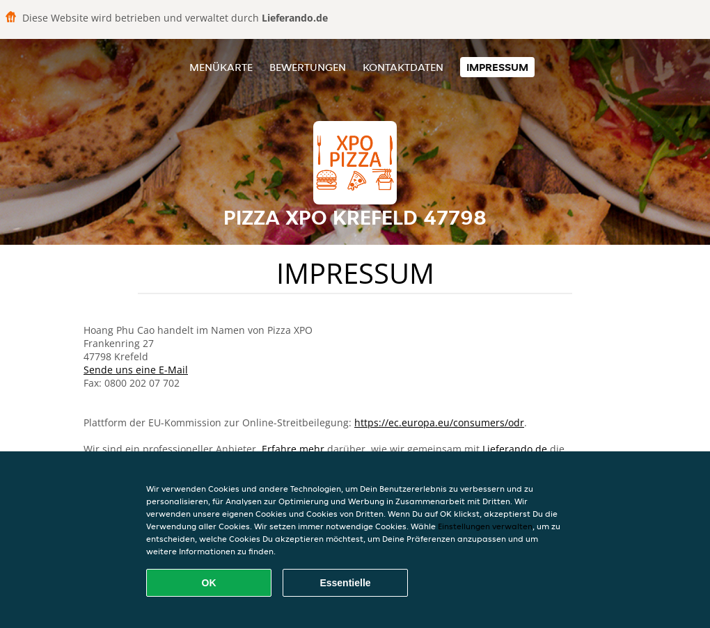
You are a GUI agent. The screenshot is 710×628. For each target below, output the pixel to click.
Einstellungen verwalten (485, 526)
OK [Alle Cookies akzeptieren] (209, 582)
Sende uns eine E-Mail (136, 369)
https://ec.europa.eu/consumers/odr (439, 422)
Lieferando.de (514, 449)
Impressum (497, 67)
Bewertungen (307, 67)
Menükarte (221, 67)
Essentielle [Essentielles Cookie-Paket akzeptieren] (345, 582)
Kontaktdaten (403, 67)
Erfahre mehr (293, 449)
